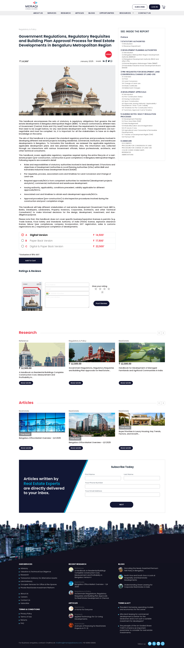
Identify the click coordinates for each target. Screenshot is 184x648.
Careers (24, 597)
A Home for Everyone (84, 609)
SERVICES (51, 13)
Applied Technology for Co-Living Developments (89, 618)
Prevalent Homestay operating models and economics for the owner (136, 608)
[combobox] (48, 293)
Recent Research (77, 564)
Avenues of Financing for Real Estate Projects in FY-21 (90, 627)
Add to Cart (30, 260)
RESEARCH (66, 13)
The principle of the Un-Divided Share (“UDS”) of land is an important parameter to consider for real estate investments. (136, 629)
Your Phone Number (94, 483)
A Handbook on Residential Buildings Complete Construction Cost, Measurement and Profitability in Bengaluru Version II (90, 574)
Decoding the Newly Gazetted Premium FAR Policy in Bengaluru (141, 569)
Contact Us (25, 600)
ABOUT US (38, 13)
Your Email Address (93, 491)
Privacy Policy (26, 614)
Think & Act (124, 603)
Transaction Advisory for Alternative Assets (39, 578)
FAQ (22, 623)
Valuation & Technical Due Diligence (36, 572)
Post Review (101, 303)
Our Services (25, 564)
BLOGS (92, 13)
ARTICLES (79, 13)
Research (25, 575)
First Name (90, 474)
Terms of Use (26, 617)
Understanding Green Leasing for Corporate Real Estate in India (138, 586)
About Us (24, 594)
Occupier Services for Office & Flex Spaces (39, 584)
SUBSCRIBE (140, 7)
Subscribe (25, 603)
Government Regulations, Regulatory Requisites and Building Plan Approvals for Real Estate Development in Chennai (92, 596)
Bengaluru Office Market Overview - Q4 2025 (91, 585)
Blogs (121, 564)
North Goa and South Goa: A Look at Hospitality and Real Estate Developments (139, 577)
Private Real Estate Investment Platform (38, 588)
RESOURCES (125, 13)
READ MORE (26, 383)
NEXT (121, 504)
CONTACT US (144, 13)
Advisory (24, 568)
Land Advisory (26, 581)
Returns (24, 620)
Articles (73, 603)
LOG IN (155, 7)
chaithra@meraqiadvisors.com (68, 643)
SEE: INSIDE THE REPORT (135, 31)
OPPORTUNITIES (106, 13)
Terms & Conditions (29, 609)
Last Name (128, 474)
